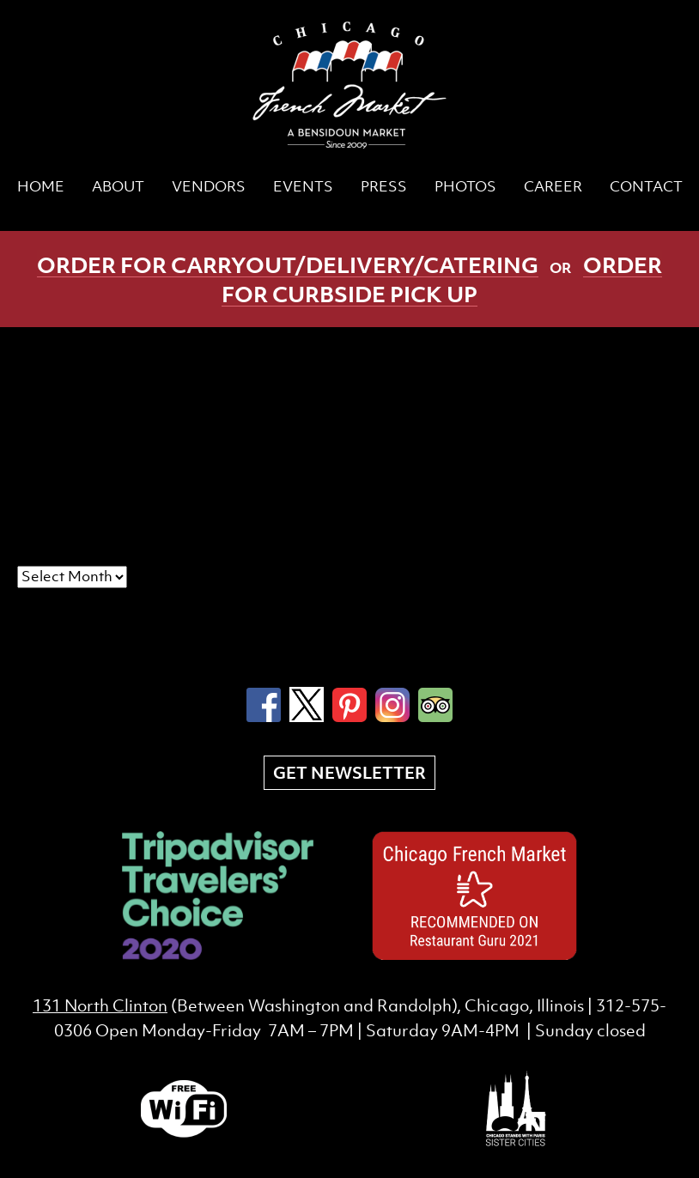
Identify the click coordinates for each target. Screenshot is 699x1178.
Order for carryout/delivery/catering (287, 264)
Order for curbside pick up (442, 279)
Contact (646, 186)
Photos (465, 186)
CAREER (553, 186)
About (118, 186)
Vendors (209, 186)
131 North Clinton (100, 1005)
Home (40, 186)
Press (384, 186)
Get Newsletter (349, 772)
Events (303, 186)
